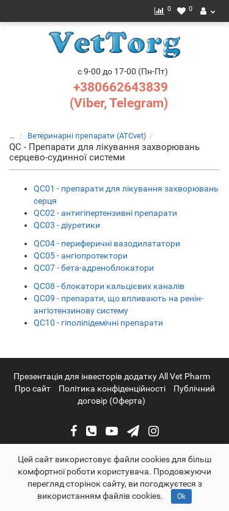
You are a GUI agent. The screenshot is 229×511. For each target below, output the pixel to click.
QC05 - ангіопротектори (81, 255)
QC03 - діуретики (67, 225)
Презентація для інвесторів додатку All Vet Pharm (111, 376)
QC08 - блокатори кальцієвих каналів (109, 286)
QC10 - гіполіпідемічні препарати (98, 322)
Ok (181, 496)
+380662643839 (120, 87)
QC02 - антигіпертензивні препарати (105, 213)
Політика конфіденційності (112, 388)
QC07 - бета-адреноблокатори (94, 268)
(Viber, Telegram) (119, 103)
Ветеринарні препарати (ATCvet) (79, 135)
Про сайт (33, 388)
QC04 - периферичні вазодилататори (107, 243)
